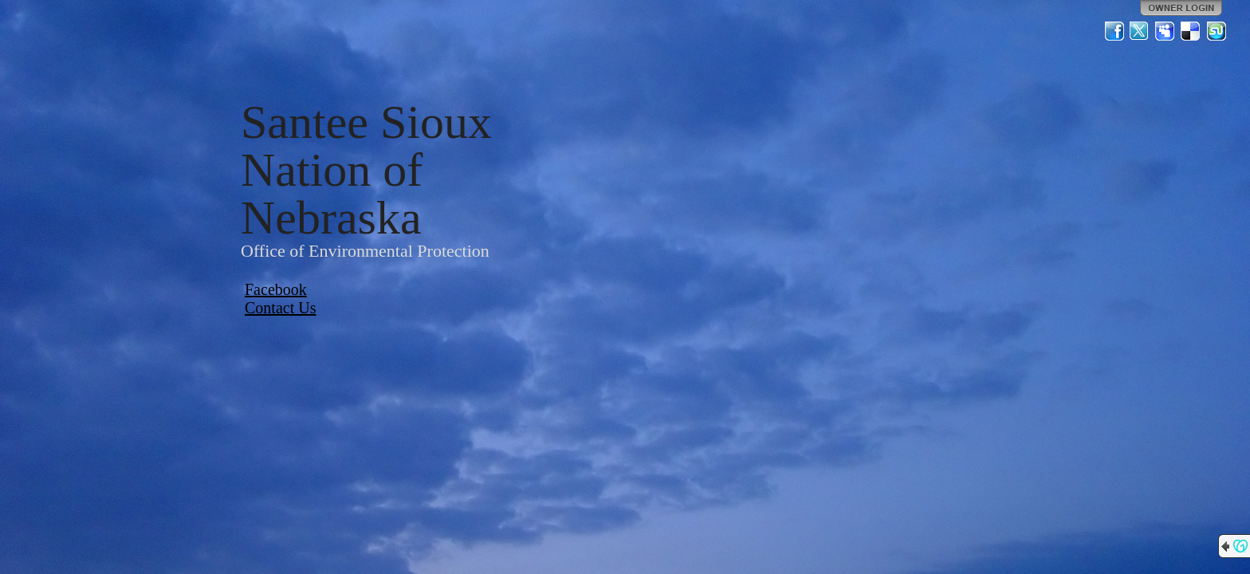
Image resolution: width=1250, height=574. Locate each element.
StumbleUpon (1216, 31)
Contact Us (280, 307)
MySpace (1165, 31)
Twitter (1140, 31)
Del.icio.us (1191, 31)
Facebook (276, 289)
